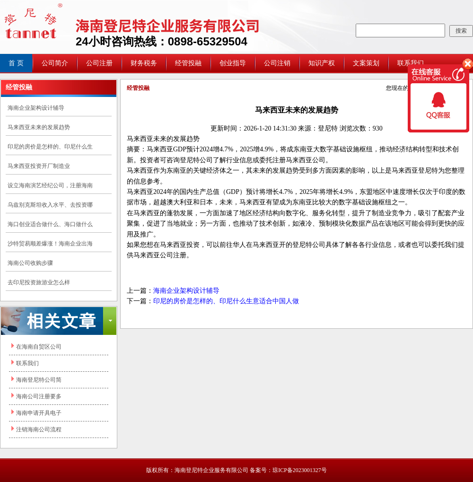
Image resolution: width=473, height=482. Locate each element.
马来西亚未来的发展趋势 (39, 127)
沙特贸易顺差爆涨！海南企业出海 (50, 243)
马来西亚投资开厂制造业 (39, 166)
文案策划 (366, 63)
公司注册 (99, 63)
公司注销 (277, 63)
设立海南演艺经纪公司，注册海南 (50, 185)
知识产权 (321, 63)
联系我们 (27, 363)
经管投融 (188, 63)
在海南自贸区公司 (38, 346)
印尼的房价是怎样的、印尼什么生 (50, 146)
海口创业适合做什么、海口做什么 (50, 224)
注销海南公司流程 (38, 429)
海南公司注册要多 (38, 396)
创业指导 (232, 63)
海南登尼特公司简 (38, 380)
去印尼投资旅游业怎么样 (39, 282)
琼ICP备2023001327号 (299, 470)
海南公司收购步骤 (30, 263)
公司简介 (55, 63)
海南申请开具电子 (38, 413)
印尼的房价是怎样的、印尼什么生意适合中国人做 (226, 301)
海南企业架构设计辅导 (36, 108)
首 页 (16, 63)
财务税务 (144, 63)
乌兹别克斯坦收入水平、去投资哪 (50, 205)
